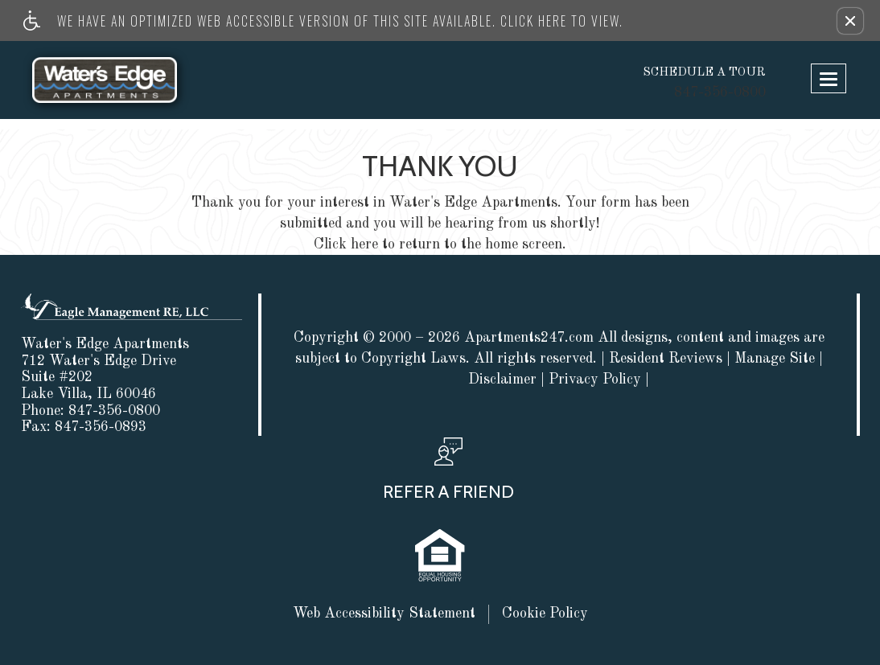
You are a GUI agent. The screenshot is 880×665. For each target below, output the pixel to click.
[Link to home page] (120, 80)
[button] (850, 21)
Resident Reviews (665, 358)
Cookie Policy (545, 613)
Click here (346, 244)
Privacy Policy (595, 379)
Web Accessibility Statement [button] (384, 613)
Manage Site (774, 358)
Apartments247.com (529, 337)
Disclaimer (502, 379)
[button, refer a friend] (448, 474)
